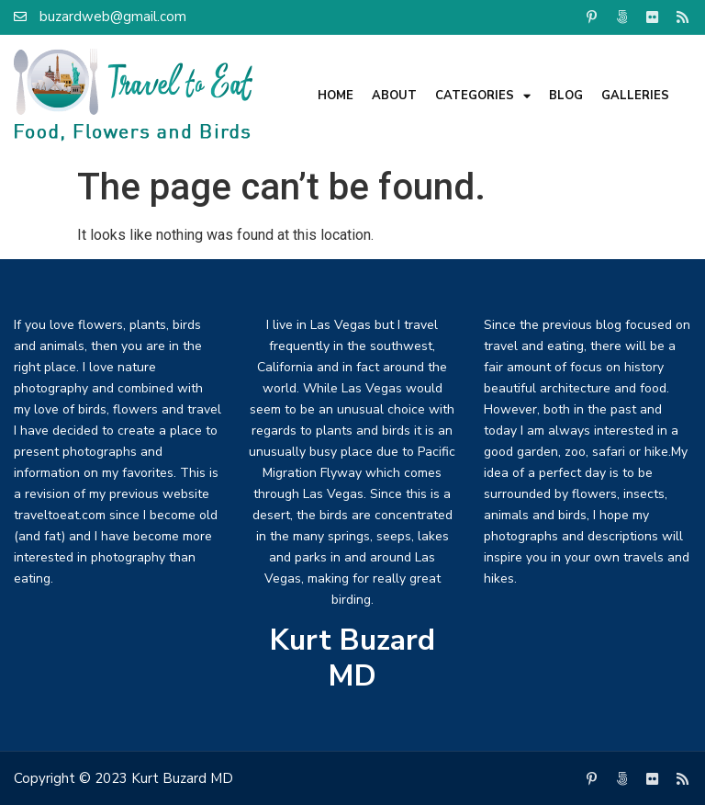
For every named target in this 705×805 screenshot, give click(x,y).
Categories (483, 96)
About (394, 95)
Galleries (635, 95)
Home (335, 95)
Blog (566, 95)
